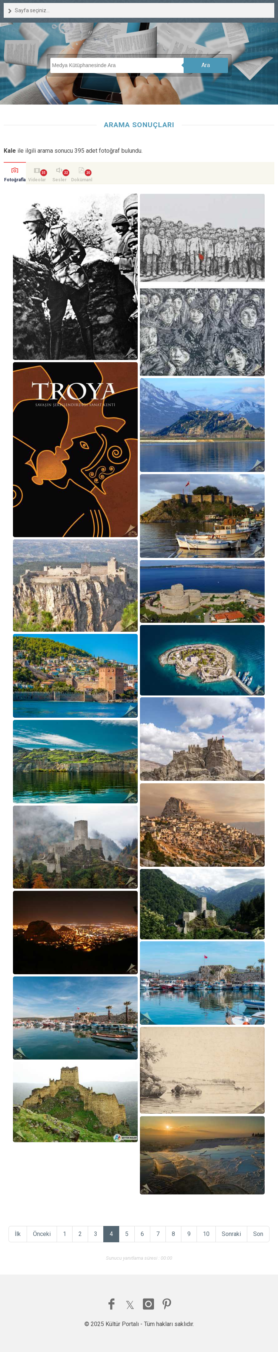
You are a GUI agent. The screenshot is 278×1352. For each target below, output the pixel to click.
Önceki (42, 1233)
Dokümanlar (81, 180)
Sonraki (231, 1233)
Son (258, 1233)
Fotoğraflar (15, 180)
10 (206, 1233)
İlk (18, 1233)
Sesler (59, 179)
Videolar (37, 179)
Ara (205, 65)
